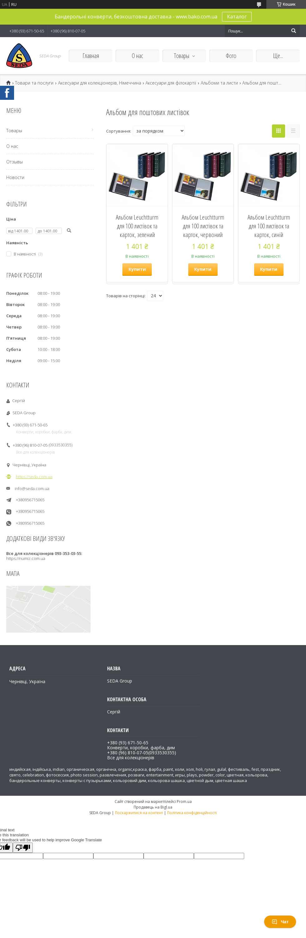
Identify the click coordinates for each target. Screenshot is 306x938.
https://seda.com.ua (34, 476)
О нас (137, 55)
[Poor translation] (23, 848)
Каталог (237, 16)
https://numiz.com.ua (25, 558)
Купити (137, 269)
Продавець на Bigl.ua (153, 807)
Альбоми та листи (219, 82)
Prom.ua (184, 801)
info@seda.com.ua (32, 488)
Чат (280, 922)
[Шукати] (293, 31)
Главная (90, 55)
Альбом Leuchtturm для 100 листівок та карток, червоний (203, 226)
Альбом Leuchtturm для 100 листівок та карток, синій (269, 226)
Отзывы (14, 162)
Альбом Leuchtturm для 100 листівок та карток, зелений (137, 226)
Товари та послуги (34, 82)
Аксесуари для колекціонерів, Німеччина (99, 82)
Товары (181, 55)
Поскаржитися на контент (139, 812)
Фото (231, 55)
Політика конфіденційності (192, 812)
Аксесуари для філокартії (171, 82)
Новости (15, 177)
